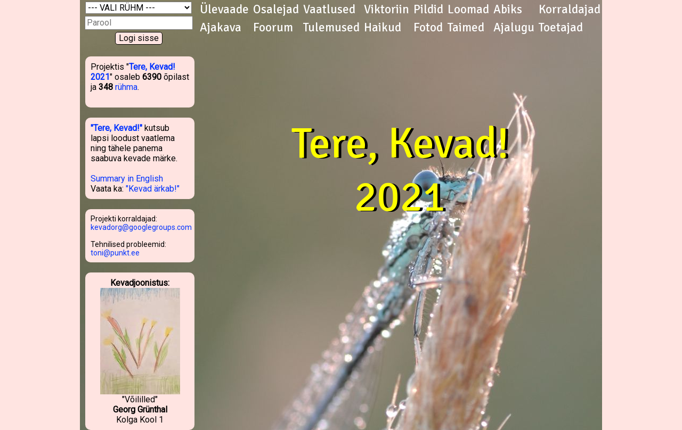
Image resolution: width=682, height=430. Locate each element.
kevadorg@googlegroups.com (141, 227)
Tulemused (331, 27)
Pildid (428, 9)
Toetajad (561, 27)
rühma (126, 87)
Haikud (382, 27)
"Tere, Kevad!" (116, 128)
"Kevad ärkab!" (153, 189)
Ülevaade (224, 9)
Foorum (273, 27)
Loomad (468, 9)
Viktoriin (386, 9)
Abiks (507, 9)
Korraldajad (569, 9)
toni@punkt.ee (115, 253)
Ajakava (220, 27)
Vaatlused (329, 9)
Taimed (466, 27)
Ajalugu (513, 27)
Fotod (428, 27)
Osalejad (276, 9)
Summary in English (127, 178)
